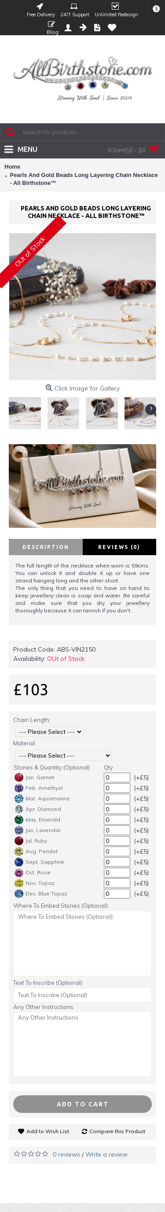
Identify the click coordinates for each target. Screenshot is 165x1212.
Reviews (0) (119, 547)
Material (24, 743)
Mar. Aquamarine (42, 798)
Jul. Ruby (31, 840)
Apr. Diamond (38, 809)
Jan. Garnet (34, 777)
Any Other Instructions (43, 1006)
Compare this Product (117, 1131)
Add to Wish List (47, 1131)
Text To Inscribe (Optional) (47, 982)
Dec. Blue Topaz (41, 893)
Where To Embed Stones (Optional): (61, 905)
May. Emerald (37, 819)
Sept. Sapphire (39, 862)
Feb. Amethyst (39, 788)
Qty (108, 767)
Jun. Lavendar (38, 830)
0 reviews (66, 1154)
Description (45, 547)
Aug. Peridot (36, 851)
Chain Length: (32, 719)
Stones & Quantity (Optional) (52, 767)
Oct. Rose (33, 872)
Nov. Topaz (35, 883)
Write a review (106, 1154)
